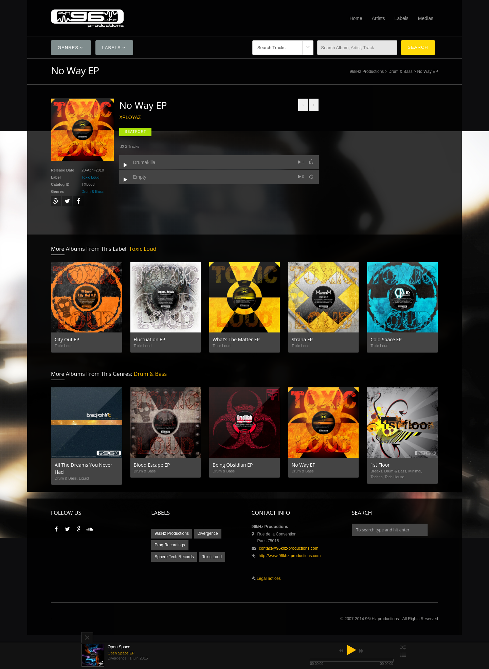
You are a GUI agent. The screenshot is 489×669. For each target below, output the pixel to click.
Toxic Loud (90, 177)
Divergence (207, 533)
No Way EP (303, 465)
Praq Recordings (170, 545)
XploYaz (130, 117)
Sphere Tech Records (174, 556)
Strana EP (302, 339)
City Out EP (67, 339)
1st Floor (380, 465)
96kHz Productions (367, 71)
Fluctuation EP (149, 339)
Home (355, 18)
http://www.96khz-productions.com (290, 555)
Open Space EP (121, 653)
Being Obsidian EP (233, 465)
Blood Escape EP (152, 465)
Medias (425, 18)
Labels (402, 18)
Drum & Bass (400, 71)
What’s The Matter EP (236, 339)
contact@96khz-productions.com (289, 548)
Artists (378, 18)
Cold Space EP (385, 339)
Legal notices (268, 578)
